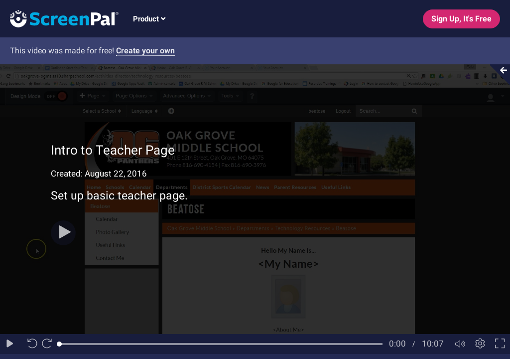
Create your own (145, 50)
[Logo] (59, 18)
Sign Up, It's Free (461, 18)
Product (149, 18)
